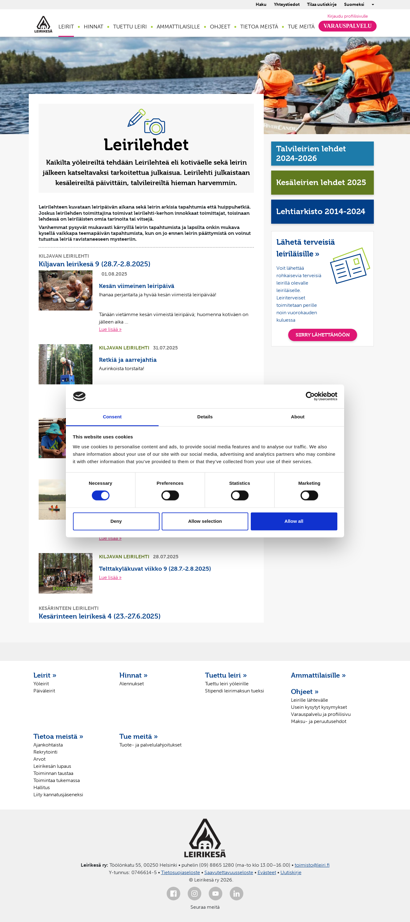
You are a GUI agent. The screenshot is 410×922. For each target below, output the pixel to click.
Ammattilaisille (178, 26)
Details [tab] (205, 416)
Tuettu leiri (130, 26)
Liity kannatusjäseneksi (58, 794)
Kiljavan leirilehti (64, 256)
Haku (261, 4)
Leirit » (45, 675)
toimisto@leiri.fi (312, 865)
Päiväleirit (44, 691)
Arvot (39, 759)
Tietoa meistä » (58, 736)
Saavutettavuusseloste (228, 872)
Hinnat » (133, 675)
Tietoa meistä (259, 26)
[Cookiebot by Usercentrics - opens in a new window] (310, 396)
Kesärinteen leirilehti (69, 608)
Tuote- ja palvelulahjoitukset (150, 745)
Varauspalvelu (347, 26)
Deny (116, 521)
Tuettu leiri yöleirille (227, 684)
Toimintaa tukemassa (56, 780)
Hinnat (93, 26)
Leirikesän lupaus (52, 766)
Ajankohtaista (48, 745)
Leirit (66, 26)
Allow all (293, 521)
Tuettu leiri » (226, 675)
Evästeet (267, 872)
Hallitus (41, 787)
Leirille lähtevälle (309, 700)
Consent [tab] (112, 416)
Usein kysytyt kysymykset (319, 707)
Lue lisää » (110, 329)
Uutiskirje (290, 872)
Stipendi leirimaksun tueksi (234, 691)
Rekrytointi (45, 752)
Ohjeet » (305, 691)
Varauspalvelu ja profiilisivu (321, 714)
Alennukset (131, 684)
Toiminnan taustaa (53, 773)
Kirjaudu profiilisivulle (347, 16)
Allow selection (205, 521)
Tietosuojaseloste (180, 872)
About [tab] (298, 416)
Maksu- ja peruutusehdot (318, 721)
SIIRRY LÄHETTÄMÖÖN (323, 335)
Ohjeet (220, 26)
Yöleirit (41, 684)
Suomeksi (354, 4)
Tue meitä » (138, 736)
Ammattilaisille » (318, 675)
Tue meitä (301, 26)
